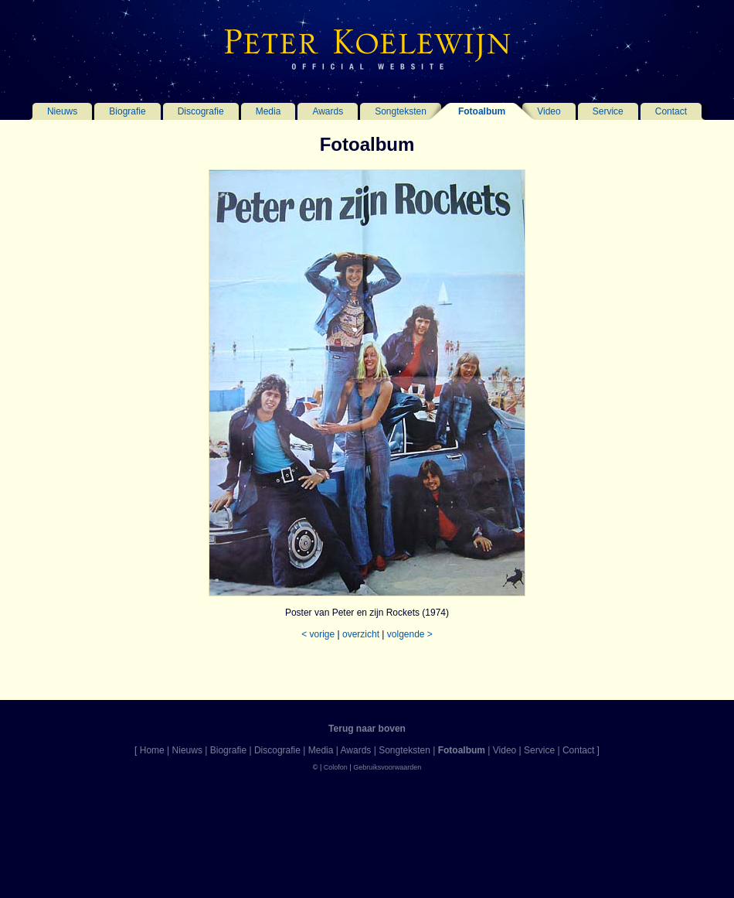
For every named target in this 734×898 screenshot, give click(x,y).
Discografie (201, 111)
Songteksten (400, 111)
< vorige (318, 634)
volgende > (410, 634)
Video (548, 111)
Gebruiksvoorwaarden (387, 767)
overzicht (360, 634)
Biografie (127, 111)
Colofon (336, 767)
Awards (327, 111)
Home (152, 750)
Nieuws (62, 111)
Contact (671, 111)
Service (608, 111)
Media (268, 111)
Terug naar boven (367, 728)
